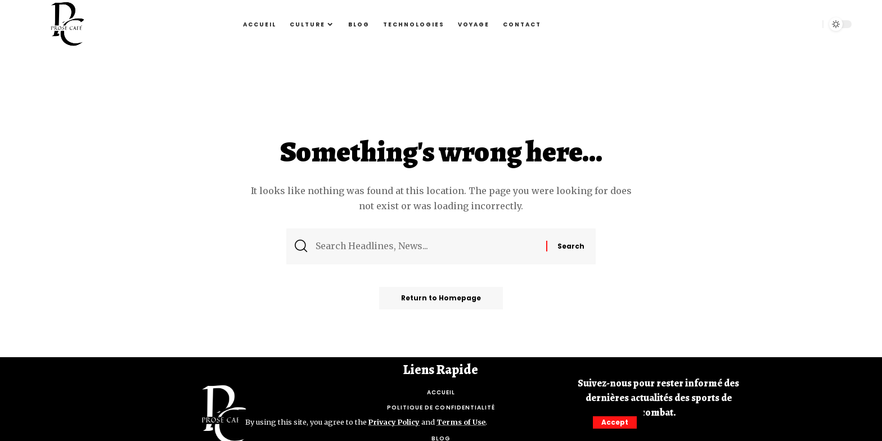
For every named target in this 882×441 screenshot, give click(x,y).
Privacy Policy (394, 421)
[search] (808, 24)
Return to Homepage (441, 298)
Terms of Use (462, 421)
